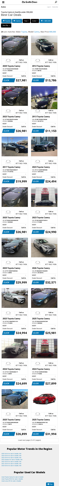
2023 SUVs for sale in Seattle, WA (11, 457)
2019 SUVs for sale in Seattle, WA (11, 465)
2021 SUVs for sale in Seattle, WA (11, 463)
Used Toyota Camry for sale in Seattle (12, 477)
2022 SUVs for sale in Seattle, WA (11, 461)
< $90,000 (46, 21)
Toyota (6, 21)
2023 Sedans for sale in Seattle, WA (12, 459)
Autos (3, 7)
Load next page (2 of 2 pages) (29, 440)
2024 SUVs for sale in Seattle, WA (11, 455)
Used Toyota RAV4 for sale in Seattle (12, 479)
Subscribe (55, 7)
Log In (49, 7)
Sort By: (6, 25)
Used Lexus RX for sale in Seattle (11, 481)
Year (26, 21)
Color (35, 21)
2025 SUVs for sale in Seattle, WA (11, 453)
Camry (17, 21)
